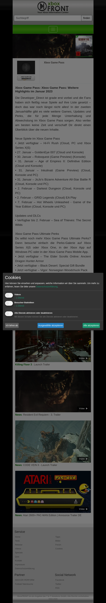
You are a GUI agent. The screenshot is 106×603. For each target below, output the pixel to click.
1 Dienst (19, 298)
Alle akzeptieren (91, 325)
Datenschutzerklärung (46, 286)
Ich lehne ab (12, 325)
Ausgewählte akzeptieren (50, 325)
